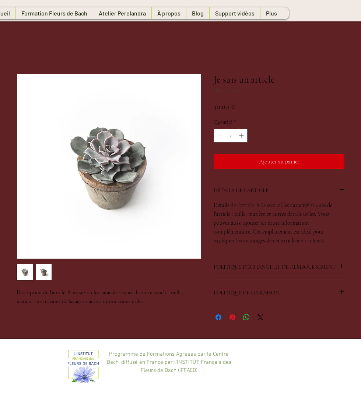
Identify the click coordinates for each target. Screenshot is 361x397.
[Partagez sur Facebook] (218, 317)
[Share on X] (260, 317)
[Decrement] (219, 135)
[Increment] (241, 135)
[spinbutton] (230, 135)
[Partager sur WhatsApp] (246, 317)
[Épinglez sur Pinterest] (232, 317)
